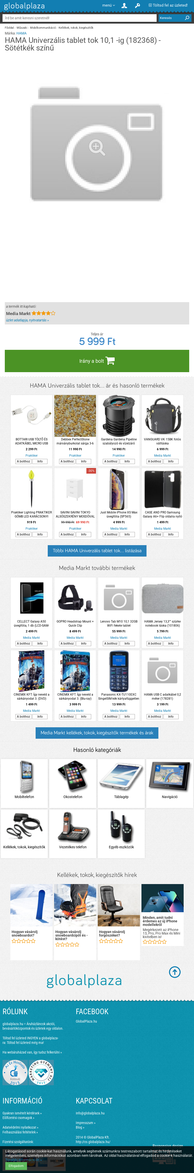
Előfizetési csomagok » (18, 1118)
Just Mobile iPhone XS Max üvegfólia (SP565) (118, 514)
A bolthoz (23, 461)
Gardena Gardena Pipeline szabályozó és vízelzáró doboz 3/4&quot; (119, 441)
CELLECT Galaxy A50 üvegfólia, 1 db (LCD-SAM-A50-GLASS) (31, 624)
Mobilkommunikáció (43, 27)
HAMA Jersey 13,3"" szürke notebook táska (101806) (162, 623)
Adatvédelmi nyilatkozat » (20, 1127)
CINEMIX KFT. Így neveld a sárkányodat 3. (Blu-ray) (75, 696)
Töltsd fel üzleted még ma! (25, 1043)
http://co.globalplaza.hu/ (93, 1142)
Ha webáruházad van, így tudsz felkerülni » (32, 1052)
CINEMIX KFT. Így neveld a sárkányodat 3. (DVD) (32, 696)
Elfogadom (16, 1166)
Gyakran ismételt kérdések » (22, 1113)
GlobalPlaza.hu (86, 1021)
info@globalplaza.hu (90, 1113)
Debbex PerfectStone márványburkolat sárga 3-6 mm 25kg (75, 441)
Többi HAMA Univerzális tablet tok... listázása (97, 550)
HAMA (21, 33)
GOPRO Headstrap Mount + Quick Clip (75, 623)
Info (40, 461)
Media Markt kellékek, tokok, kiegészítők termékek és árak (97, 732)
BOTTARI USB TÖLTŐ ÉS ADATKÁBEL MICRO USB (31, 441)
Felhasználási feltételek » (20, 1132)
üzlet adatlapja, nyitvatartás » (27, 320)
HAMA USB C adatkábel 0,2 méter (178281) (162, 696)
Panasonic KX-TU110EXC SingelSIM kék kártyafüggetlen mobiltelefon (118, 697)
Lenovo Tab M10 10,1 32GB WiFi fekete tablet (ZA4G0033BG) (118, 624)
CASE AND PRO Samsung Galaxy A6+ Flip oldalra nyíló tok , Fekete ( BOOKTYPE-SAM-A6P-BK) (162, 515)
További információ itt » (23, 1160)
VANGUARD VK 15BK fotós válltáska (162, 441)
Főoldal (9, 27)
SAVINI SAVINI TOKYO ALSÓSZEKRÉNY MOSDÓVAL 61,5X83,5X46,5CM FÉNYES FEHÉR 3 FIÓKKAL (75, 515)
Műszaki (22, 27)
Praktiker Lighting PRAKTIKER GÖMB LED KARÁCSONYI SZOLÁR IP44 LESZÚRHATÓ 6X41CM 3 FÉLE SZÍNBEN (31, 515)
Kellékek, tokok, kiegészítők (76, 27)
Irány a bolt (97, 360)
